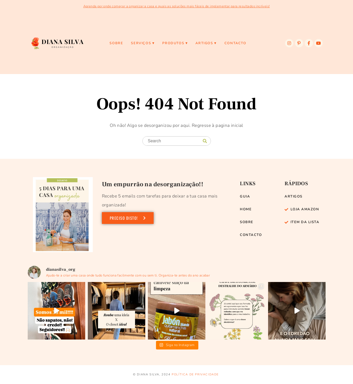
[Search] (204, 141)
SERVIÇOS (141, 43)
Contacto (235, 43)
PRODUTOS (173, 43)
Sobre (116, 43)
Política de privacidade (195, 374)
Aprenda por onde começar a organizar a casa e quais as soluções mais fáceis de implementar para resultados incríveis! (176, 6)
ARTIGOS (204, 43)
